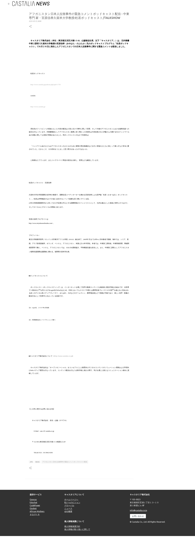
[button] (30, 26)
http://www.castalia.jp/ (38, 107)
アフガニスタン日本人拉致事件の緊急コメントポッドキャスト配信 (64, 462)
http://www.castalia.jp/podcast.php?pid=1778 (45, 84)
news (37, 462)
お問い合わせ (138, 516)
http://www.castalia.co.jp (63, 356)
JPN (31, 462)
